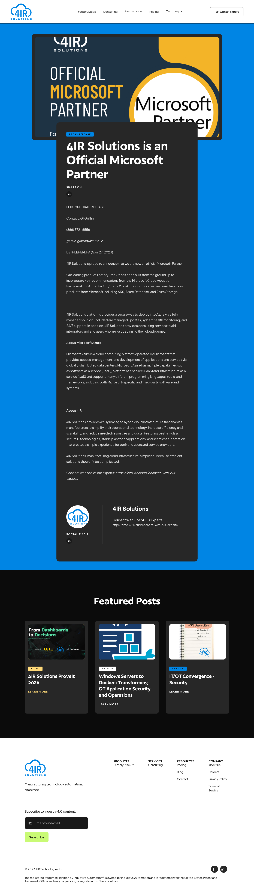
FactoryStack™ (123, 765)
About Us (214, 765)
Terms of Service (214, 788)
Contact (182, 779)
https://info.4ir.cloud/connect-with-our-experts (145, 525)
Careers (213, 772)
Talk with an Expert (226, 11)
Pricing (154, 11)
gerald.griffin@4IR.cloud (84, 241)
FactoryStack (87, 11)
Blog (180, 772)
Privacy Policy (217, 779)
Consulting (110, 11)
